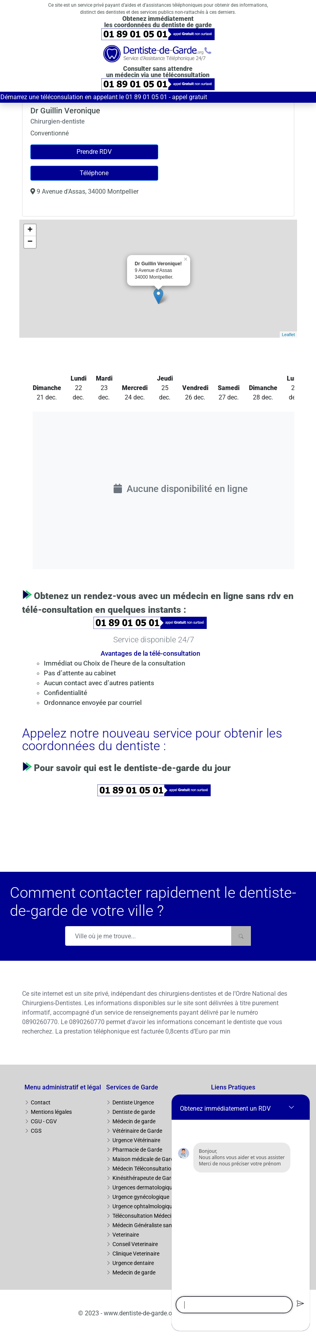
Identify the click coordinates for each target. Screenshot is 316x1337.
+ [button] (29, 230)
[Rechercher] (241, 936)
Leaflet (288, 334)
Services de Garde (132, 1087)
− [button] (29, 242)
